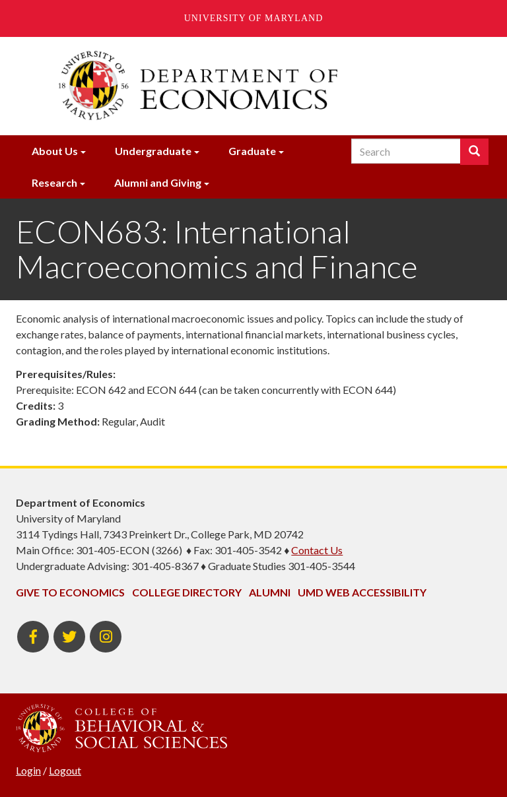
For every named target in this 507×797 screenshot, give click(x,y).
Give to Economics (70, 592)
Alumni (269, 592)
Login (28, 770)
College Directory (187, 592)
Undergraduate (153, 150)
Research (54, 182)
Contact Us (317, 550)
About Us (55, 150)
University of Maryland (253, 18)
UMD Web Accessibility (362, 592)
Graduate (252, 150)
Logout (65, 770)
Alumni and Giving (157, 182)
